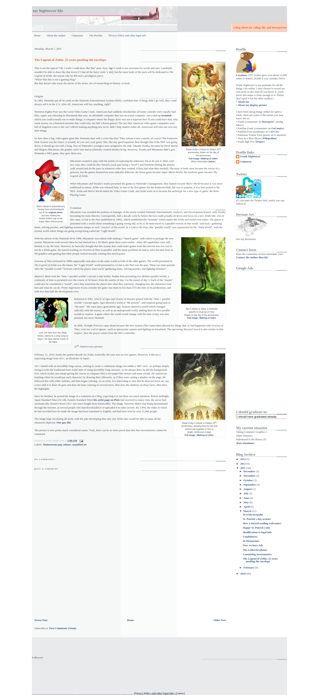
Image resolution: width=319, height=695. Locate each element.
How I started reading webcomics (262, 523)
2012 (243, 463)
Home (37, 35)
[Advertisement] (65, 589)
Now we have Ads (253, 545)
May (246, 502)
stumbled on (79, 444)
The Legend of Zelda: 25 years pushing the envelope (70, 60)
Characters (77, 35)
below (211, 161)
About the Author (55, 35)
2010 (243, 573)
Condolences (250, 536)
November (249, 475)
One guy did (63, 422)
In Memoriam (251, 540)
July (246, 493)
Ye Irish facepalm (253, 514)
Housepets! (268, 121)
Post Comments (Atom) (62, 628)
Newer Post (41, 620)
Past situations (245, 443)
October (248, 480)
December (249, 471)
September (250, 484)
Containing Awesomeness (257, 554)
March (247, 511)
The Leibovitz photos (255, 549)
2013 (243, 459)
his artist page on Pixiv (107, 399)
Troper (260, 141)
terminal (166, 115)
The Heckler (96, 35)
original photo (55, 212)
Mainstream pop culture (57, 444)
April (246, 506)
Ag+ (111, 68)
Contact (180, 693)
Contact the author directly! (252, 257)
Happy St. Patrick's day (256, 527)
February (249, 567)
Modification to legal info (257, 532)
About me (243, 101)
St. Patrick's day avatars (257, 518)
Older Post (220, 620)
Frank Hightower (250, 156)
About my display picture (252, 105)
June (246, 497)
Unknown (245, 161)
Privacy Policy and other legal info (127, 35)
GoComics (277, 128)
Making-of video (209, 158)
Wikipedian (269, 138)
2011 (243, 468)
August (247, 489)
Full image (194, 158)
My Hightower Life (48, 11)
